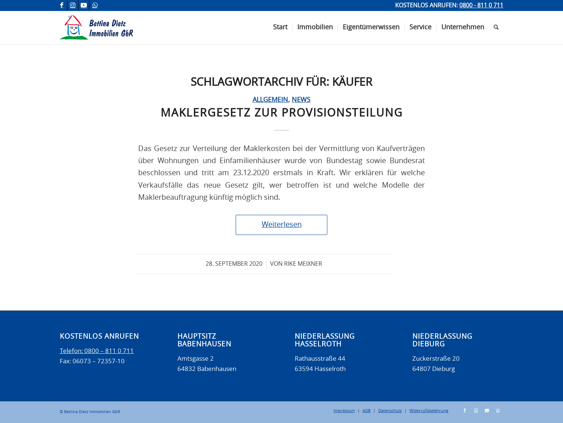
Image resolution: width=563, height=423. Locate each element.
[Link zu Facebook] (61, 5)
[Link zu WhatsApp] (94, 5)
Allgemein (270, 100)
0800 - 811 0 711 (481, 5)
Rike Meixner (303, 264)
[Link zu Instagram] (72, 5)
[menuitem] (280, 27)
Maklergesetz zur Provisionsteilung (282, 113)
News (301, 100)
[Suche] (496, 27)
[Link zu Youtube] (83, 5)
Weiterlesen (282, 224)
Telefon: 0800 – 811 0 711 (97, 351)
